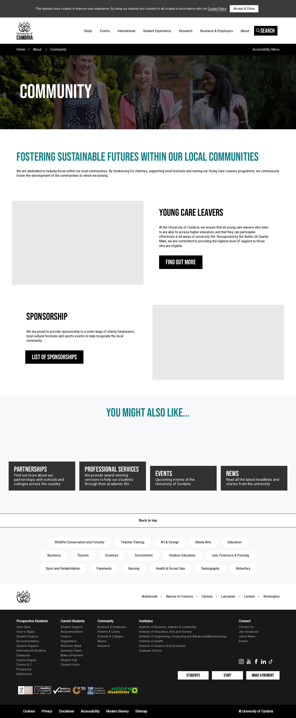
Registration (69, 641)
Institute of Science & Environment (162, 646)
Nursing (133, 568)
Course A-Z (24, 665)
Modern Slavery (117, 711)
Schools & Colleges (110, 636)
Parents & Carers (108, 632)
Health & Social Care (170, 568)
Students (193, 675)
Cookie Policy (217, 8)
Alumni (101, 641)
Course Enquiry (26, 660)
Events (105, 31)
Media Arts (203, 542)
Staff (227, 675)
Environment (144, 555)
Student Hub (69, 660)
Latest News (247, 636)
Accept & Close (244, 8)
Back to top (148, 520)
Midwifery (243, 568)
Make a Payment (72, 655)
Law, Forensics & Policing (230, 555)
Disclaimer (66, 711)
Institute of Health (151, 641)
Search (265, 31)
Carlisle (207, 596)
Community (58, 49)
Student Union (70, 665)
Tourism (83, 555)
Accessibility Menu (266, 49)
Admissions (24, 674)
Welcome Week (71, 646)
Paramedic (104, 568)
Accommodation (27, 641)
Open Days (23, 627)
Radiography (210, 568)
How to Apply (25, 632)
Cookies (29, 711)
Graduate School (150, 651)
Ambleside (149, 596)
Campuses (23, 655)
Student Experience (157, 31)
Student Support (27, 646)
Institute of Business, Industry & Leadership (167, 627)
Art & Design (170, 542)
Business (54, 555)
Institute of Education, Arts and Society (165, 632)
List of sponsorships (54, 357)
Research (185, 31)
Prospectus (24, 669)
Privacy (47, 711)
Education (235, 542)
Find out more (181, 262)
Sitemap (141, 711)
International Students (31, 651)
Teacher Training (132, 542)
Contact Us (246, 627)
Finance (66, 636)
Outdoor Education (182, 555)
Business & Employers (216, 31)
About (245, 31)
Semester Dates (71, 651)
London (249, 596)
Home (20, 49)
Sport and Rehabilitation (63, 568)
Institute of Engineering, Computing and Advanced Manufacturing (182, 636)
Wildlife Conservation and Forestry (79, 542)
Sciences (111, 555)
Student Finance (27, 636)
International (126, 31)
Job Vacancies (249, 632)
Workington (271, 596)
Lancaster (228, 596)
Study (88, 31)
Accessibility (90, 711)
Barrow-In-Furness (179, 596)
